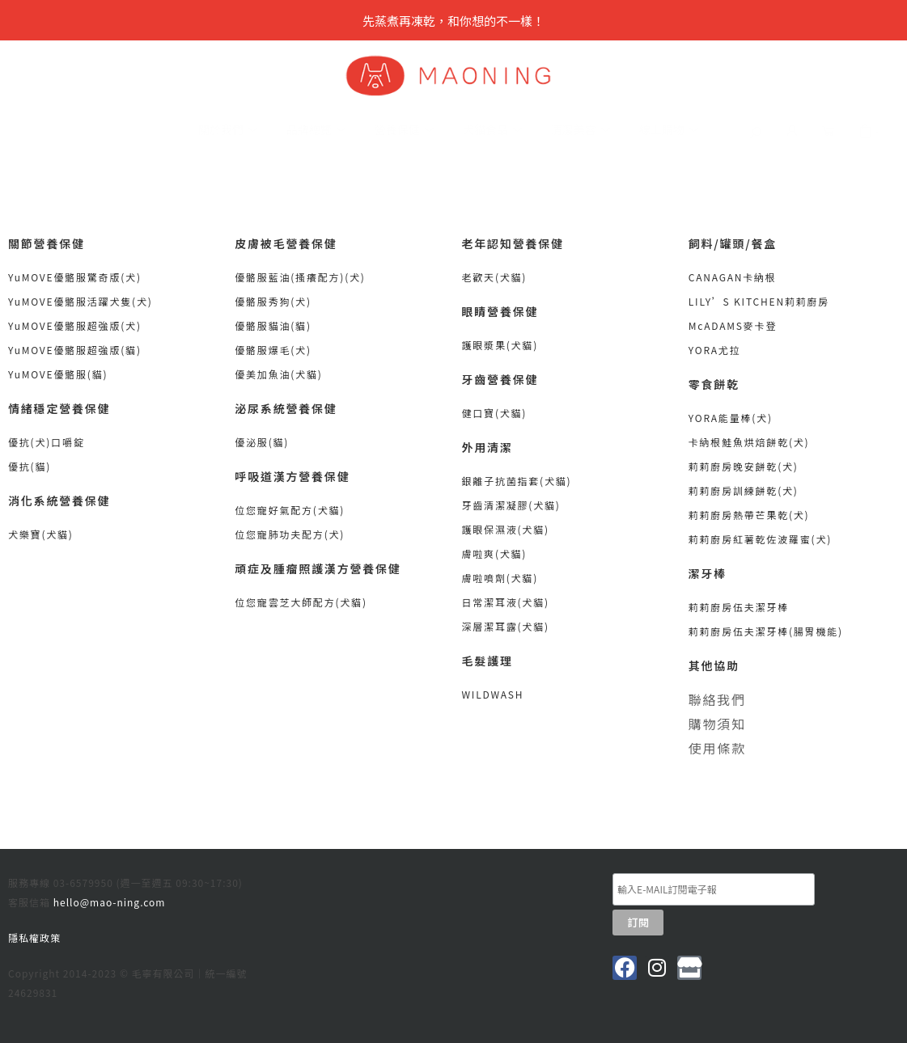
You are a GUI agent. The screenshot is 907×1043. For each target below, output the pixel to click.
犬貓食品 (492, 130)
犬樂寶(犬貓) (41, 534)
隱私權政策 (34, 937)
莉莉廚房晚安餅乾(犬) (744, 466)
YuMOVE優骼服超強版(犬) (75, 325)
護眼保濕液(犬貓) (505, 529)
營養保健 (404, 130)
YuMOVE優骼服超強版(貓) (75, 350)
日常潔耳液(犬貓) (505, 602)
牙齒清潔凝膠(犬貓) (511, 505)
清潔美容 (580, 130)
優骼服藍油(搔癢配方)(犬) (300, 277)
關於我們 (227, 130)
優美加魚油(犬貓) (278, 374)
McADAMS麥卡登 (733, 325)
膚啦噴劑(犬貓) (500, 578)
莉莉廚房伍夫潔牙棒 (741, 607)
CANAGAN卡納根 (733, 277)
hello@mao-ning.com (109, 902)
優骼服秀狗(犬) (273, 301)
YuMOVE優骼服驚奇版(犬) (75, 277)
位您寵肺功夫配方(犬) (290, 534)
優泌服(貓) (262, 442)
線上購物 (668, 130)
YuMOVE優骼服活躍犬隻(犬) (80, 301)
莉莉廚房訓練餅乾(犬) (744, 490)
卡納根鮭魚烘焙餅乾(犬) (749, 442)
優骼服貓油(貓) (273, 325)
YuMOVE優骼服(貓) (58, 374)
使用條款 (717, 748)
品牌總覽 (315, 130)
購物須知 (717, 723)
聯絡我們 (717, 699)
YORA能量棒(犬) (731, 417)
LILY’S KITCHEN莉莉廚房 (759, 301)
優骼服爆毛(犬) (273, 350)
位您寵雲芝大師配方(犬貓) (301, 602)
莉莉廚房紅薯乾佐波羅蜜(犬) (760, 539)
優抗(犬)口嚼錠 (46, 442)
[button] (756, 133)
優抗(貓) (29, 466)
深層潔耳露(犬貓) (505, 626)
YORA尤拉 (715, 350)
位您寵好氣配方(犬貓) (290, 510)
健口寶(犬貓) (495, 413)
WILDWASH (493, 694)
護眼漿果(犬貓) (500, 345)
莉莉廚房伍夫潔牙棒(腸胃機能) (766, 631)
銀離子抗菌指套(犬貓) (517, 481)
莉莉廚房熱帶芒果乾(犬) (749, 515)
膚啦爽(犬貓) (495, 553)
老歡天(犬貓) (495, 277)
